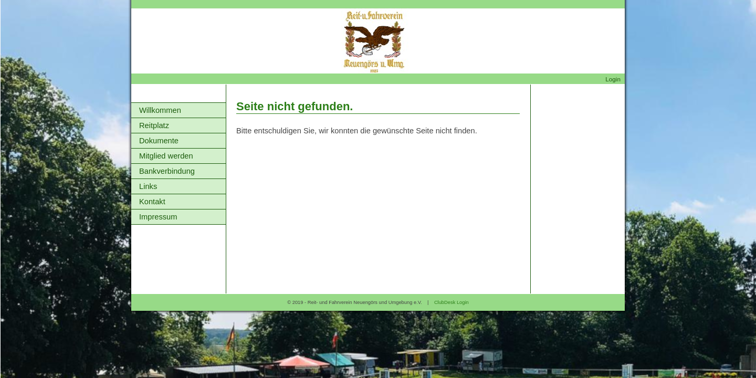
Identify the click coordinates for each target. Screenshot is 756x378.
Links (148, 186)
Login (613, 79)
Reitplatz (154, 125)
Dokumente (158, 140)
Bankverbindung (167, 171)
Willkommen (160, 110)
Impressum (158, 217)
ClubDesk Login (451, 302)
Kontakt (152, 201)
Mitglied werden (166, 156)
